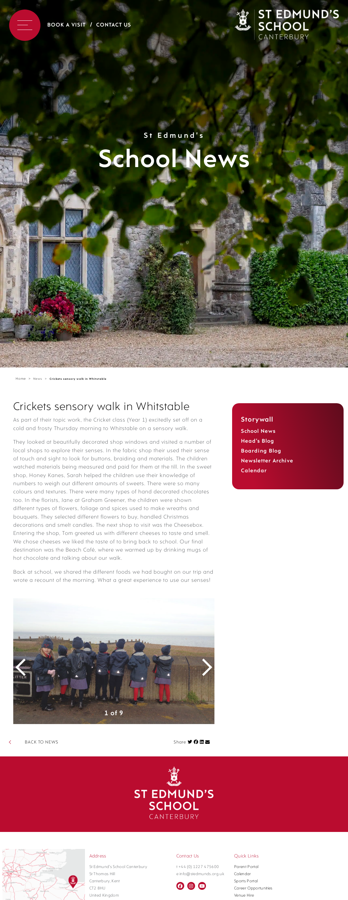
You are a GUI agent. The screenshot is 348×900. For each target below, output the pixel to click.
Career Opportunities (253, 897)
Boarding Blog (261, 451)
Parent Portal (246, 875)
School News (258, 431)
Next (202, 669)
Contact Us (113, 25)
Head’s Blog (257, 441)
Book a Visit (66, 25)
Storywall (257, 419)
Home (21, 378)
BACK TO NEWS (41, 750)
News (37, 378)
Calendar (254, 471)
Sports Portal (246, 889)
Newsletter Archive (267, 461)
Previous (25, 669)
